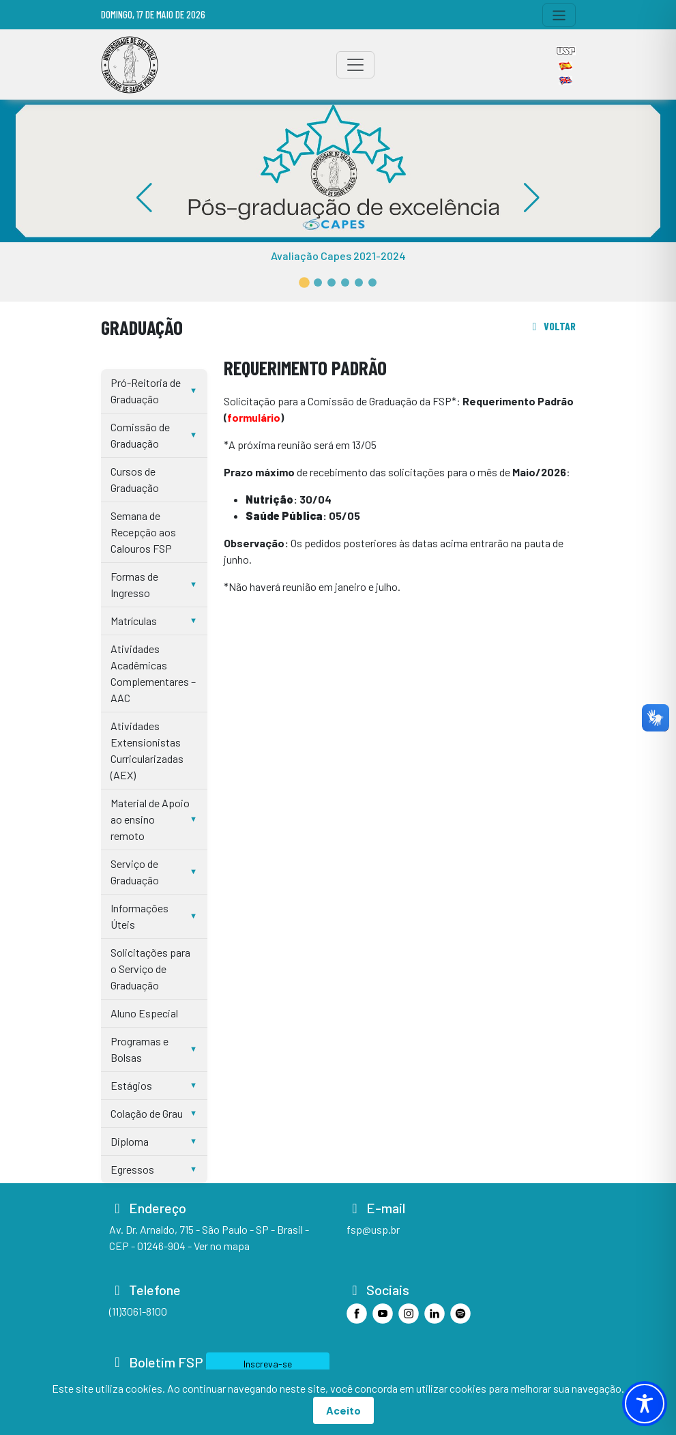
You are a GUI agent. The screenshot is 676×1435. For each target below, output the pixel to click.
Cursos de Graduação (135, 479)
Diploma (130, 1141)
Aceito (343, 1410)
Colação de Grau (147, 1113)
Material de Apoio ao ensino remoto (150, 819)
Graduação (142, 327)
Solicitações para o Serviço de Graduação (150, 968)
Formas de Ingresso (134, 584)
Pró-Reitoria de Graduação (146, 390)
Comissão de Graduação (140, 435)
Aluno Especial (144, 1012)
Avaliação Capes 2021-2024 (338, 255)
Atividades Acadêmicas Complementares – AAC (153, 673)
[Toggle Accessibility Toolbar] (644, 1403)
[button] (304, 282)
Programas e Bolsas (139, 1049)
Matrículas (134, 620)
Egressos (132, 1169)
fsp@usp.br (373, 1229)
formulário (253, 417)
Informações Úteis (139, 916)
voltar (552, 325)
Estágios (131, 1085)
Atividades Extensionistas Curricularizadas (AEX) (147, 750)
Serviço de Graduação (135, 871)
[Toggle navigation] (559, 15)
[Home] (129, 65)
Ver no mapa (222, 1245)
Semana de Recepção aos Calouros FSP (143, 532)
